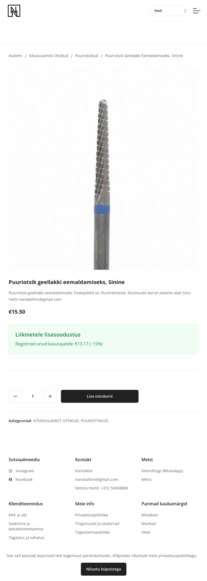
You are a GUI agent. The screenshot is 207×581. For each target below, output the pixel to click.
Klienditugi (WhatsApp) (162, 470)
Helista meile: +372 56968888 (101, 488)
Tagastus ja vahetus (26, 537)
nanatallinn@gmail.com (96, 479)
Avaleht (15, 55)
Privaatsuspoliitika (91, 514)
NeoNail (149, 523)
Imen (146, 532)
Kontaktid (83, 470)
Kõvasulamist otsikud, (57, 420)
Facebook (24, 479)
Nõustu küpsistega (103, 569)
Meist (146, 479)
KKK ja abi (18, 514)
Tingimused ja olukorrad (97, 523)
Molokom (150, 514)
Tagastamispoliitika (92, 532)
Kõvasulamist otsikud (48, 55)
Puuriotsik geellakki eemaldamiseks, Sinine (144, 55)
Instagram (25, 470)
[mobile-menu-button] (197, 11)
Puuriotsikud (86, 55)
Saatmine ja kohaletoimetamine (26, 526)
